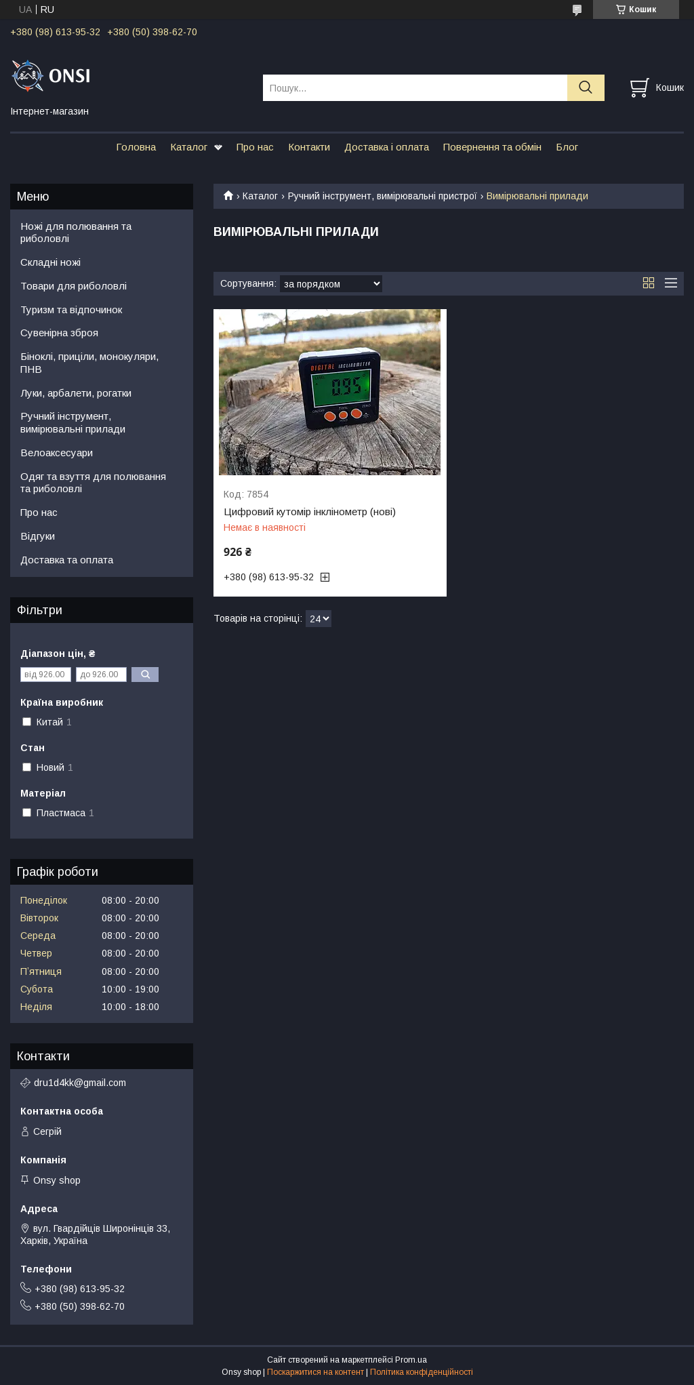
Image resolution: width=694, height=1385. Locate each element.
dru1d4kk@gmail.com (80, 1082)
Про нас (255, 147)
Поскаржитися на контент (315, 1372)
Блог (567, 147)
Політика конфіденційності (421, 1372)
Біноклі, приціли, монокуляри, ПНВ (89, 362)
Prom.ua (411, 1360)
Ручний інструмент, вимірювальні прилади (72, 422)
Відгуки (37, 536)
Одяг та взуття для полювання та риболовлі (93, 482)
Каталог (188, 147)
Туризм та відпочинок (71, 309)
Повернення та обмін (492, 147)
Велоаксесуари (56, 452)
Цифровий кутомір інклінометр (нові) (310, 511)
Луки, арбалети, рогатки (75, 393)
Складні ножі (50, 262)
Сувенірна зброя (59, 332)
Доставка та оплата (66, 559)
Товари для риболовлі (73, 286)
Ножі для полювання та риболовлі (75, 232)
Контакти (309, 147)
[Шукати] (586, 88)
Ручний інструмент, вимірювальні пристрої (382, 195)
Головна (136, 147)
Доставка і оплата (386, 147)
